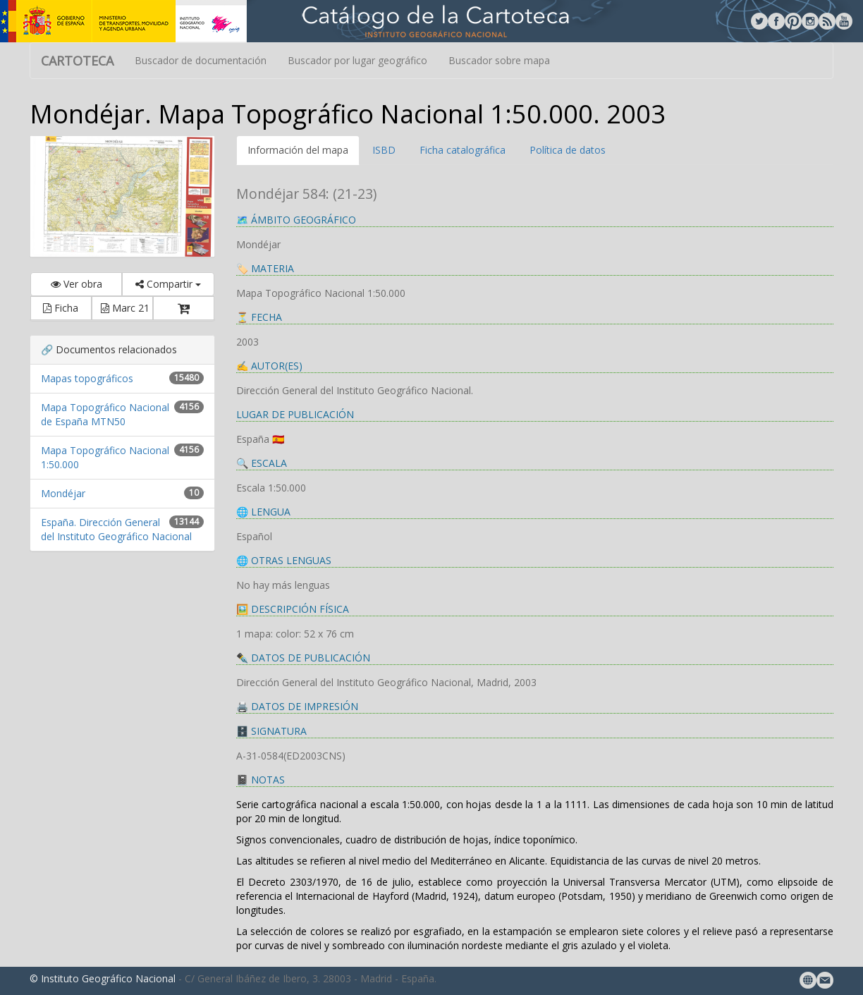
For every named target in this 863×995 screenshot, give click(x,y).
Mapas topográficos (87, 378)
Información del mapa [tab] (297, 150)
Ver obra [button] (76, 284)
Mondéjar (63, 493)
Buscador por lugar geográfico (357, 60)
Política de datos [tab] (568, 150)
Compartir (168, 284)
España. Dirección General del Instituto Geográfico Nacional (116, 529)
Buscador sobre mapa (499, 60)
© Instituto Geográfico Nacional (103, 978)
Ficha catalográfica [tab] (463, 150)
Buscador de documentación (201, 60)
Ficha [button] (60, 308)
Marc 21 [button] (125, 308)
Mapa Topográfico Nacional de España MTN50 (105, 414)
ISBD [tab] (384, 150)
